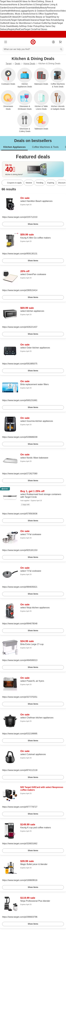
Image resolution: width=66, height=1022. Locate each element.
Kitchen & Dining (33, 4)
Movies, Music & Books (18, 14)
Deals (27, 20)
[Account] (53, 42)
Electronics (55, 11)
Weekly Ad (17, 26)
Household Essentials (25, 7)
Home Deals (29, 63)
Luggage (24, 11)
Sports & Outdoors (37, 11)
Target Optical (17, 20)
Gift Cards (22, 17)
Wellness (15, 11)
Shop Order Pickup (31, 26)
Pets (29, 17)
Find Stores (41, 29)
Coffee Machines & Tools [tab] (45, 147)
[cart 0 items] (60, 42)
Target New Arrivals (9, 1)
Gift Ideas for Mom (27, 1)
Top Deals (52, 23)
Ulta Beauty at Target (41, 17)
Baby (37, 7)
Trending (39, 183)
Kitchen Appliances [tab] (14, 147)
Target (9, 63)
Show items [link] (33, 224)
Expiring (50, 183)
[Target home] (33, 42)
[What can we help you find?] (33, 49)
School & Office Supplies (41, 14)
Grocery (11, 7)
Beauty (43, 7)
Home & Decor (19, 4)
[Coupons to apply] (12, 183)
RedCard (20, 29)
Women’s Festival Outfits (35, 23)
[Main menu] (6, 42)
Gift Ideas (12, 17)
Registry (12, 29)
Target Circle (30, 29)
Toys (47, 11)
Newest (29, 183)
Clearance (34, 20)
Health (8, 11)
